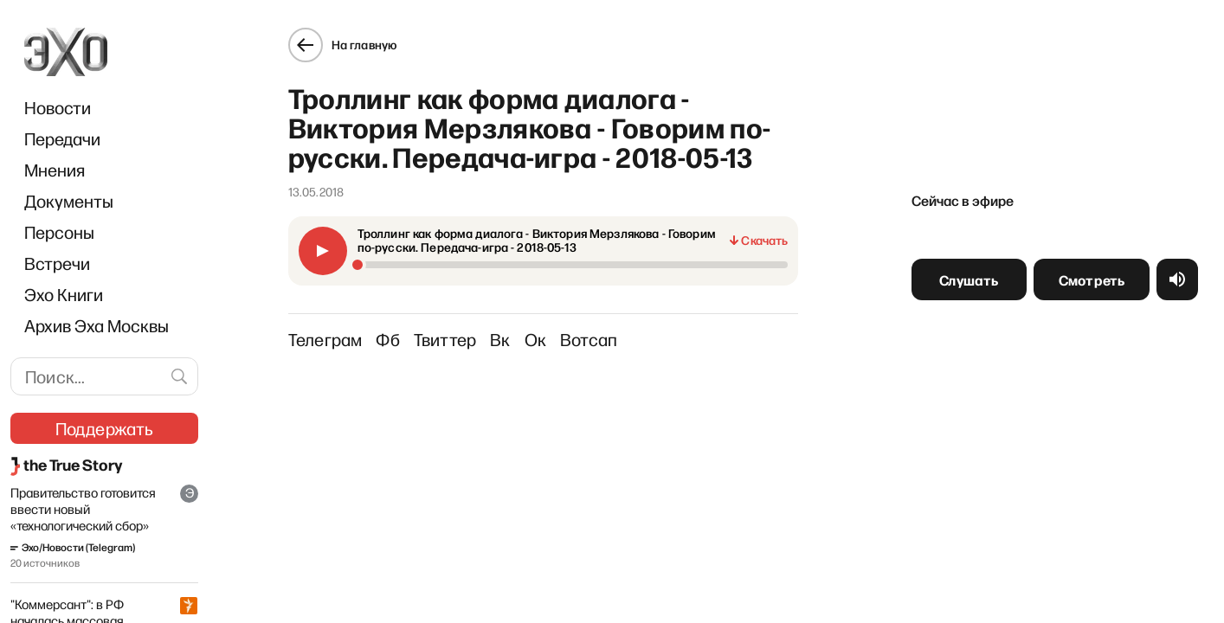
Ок (535, 339)
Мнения (54, 169)
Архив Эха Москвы (96, 325)
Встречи (57, 263)
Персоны (59, 232)
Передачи (62, 138)
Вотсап (588, 339)
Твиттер (445, 339)
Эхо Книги (63, 294)
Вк (500, 339)
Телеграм (325, 339)
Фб (387, 339)
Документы (68, 200)
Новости (57, 107)
